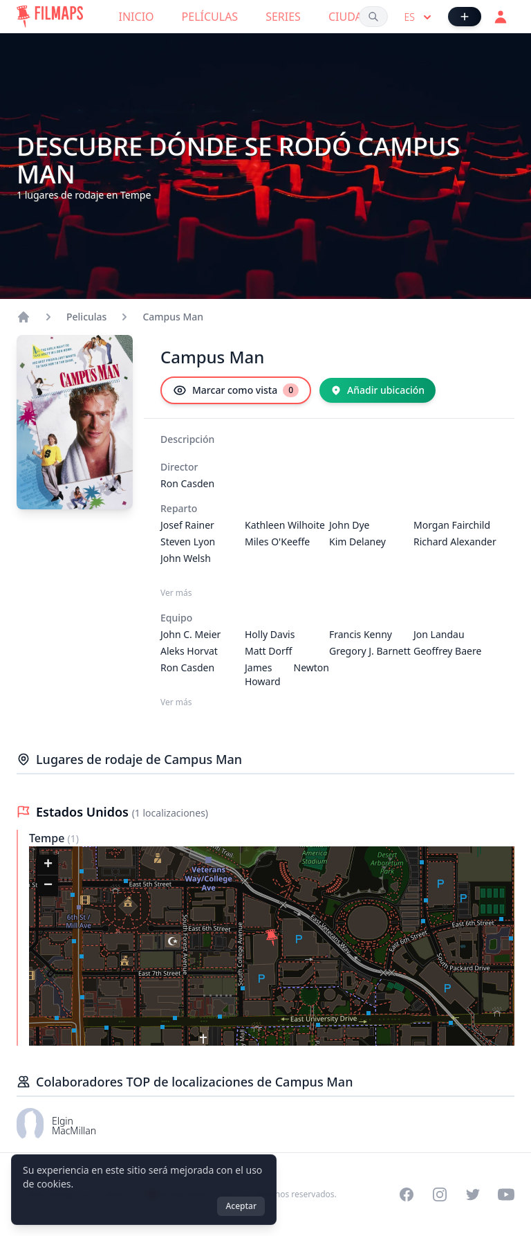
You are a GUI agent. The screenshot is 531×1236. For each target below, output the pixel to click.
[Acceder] (500, 16)
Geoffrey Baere (447, 650)
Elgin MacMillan (74, 1125)
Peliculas (86, 316)
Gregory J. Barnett (370, 650)
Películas (210, 16)
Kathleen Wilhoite (285, 524)
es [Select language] (419, 17)
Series (283, 16)
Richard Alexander (454, 541)
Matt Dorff (268, 650)
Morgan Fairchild (451, 524)
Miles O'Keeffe (277, 541)
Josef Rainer (187, 524)
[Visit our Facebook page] (406, 1194)
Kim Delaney (357, 541)
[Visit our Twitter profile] (473, 1194)
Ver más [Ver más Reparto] (176, 593)
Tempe (48, 838)
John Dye (349, 524)
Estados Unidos (84, 811)
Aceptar (241, 1206)
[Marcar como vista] (235, 390)
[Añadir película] (464, 16)
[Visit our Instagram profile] (439, 1194)
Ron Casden (187, 483)
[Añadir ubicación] (377, 390)
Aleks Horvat (189, 650)
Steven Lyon (187, 541)
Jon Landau (439, 634)
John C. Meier (190, 634)
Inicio (136, 16)
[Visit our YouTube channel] (506, 1194)
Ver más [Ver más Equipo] (176, 702)
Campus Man (172, 316)
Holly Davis (270, 634)
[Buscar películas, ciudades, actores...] (373, 16)
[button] (272, 937)
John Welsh (185, 558)
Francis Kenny (360, 634)
